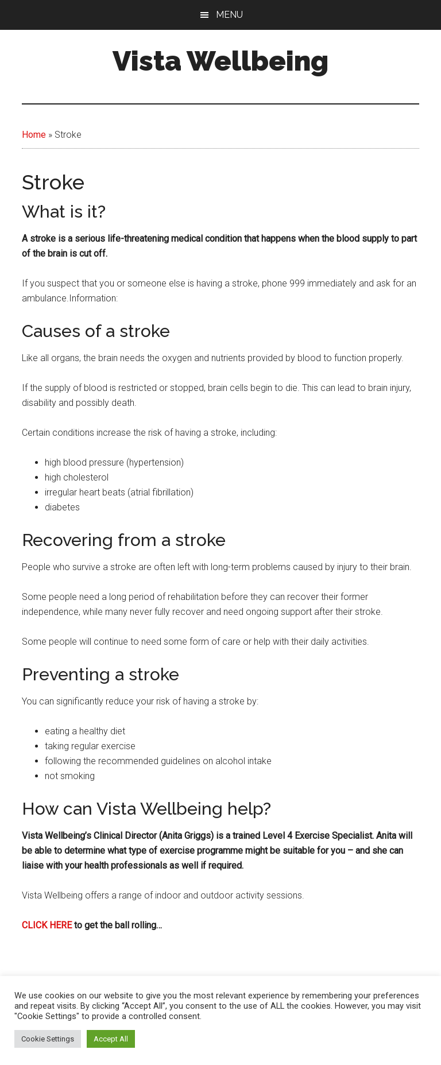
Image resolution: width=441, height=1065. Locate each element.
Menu (229, 14)
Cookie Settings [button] (47, 1039)
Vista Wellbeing (220, 61)
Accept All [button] (111, 1039)
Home (34, 134)
